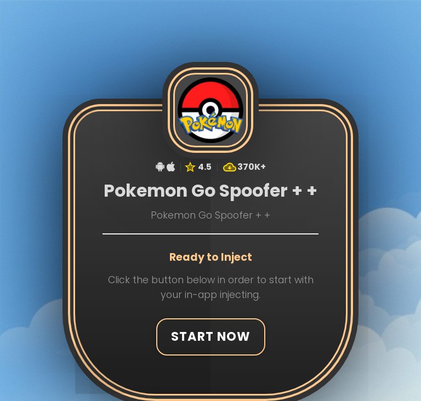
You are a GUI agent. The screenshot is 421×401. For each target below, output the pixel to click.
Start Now (210, 335)
